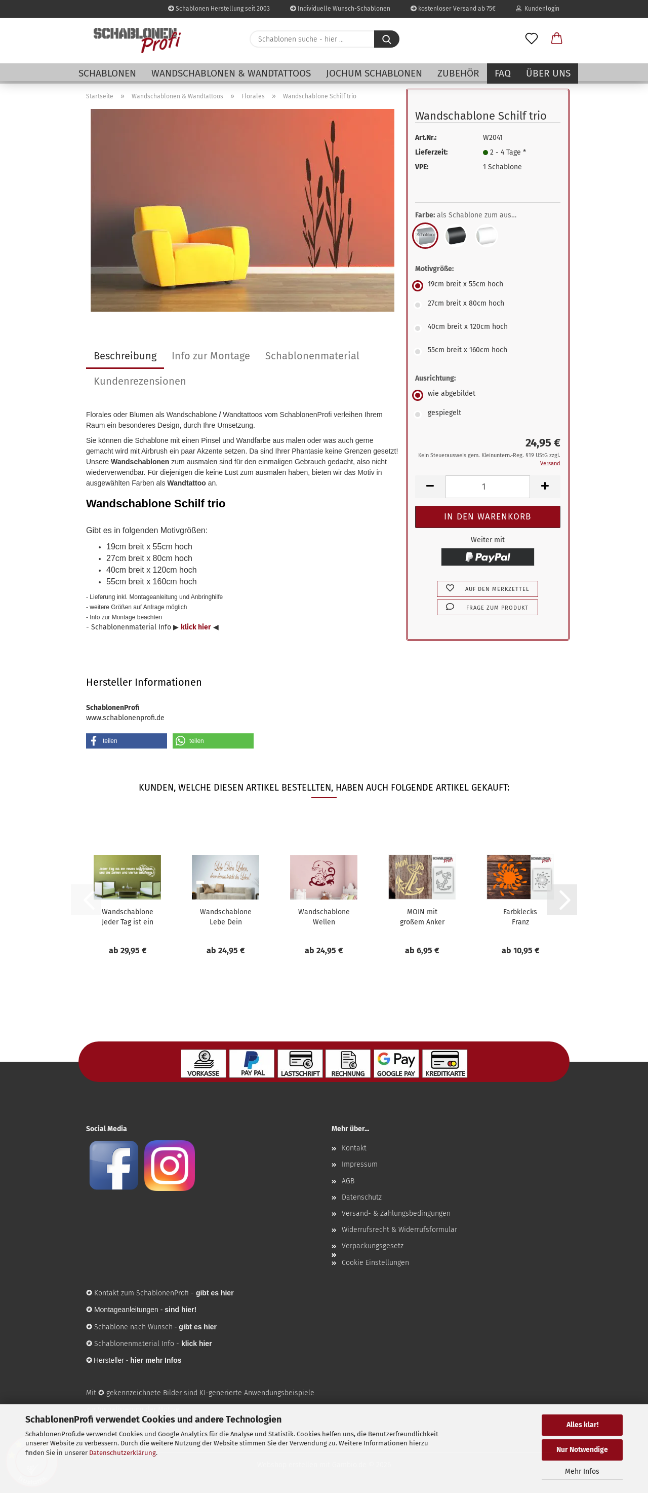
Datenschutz (362, 1197)
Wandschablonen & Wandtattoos (231, 73)
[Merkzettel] (531, 39)
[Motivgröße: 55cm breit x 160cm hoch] (487, 351)
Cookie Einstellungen (375, 1262)
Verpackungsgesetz (372, 1246)
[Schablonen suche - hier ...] (386, 39)
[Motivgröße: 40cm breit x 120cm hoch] (487, 328)
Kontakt (354, 1148)
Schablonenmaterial (312, 356)
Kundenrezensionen (140, 381)
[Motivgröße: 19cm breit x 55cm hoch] (487, 285)
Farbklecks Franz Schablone (520, 917)
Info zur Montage (211, 356)
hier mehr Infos (155, 1360)
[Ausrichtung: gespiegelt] (487, 414)
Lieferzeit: (431, 152)
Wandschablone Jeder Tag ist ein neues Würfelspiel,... (127, 917)
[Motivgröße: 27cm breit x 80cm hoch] (487, 305)
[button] (557, 39)
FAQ (503, 73)
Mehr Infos (582, 1471)
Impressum (360, 1164)
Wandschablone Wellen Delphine (324, 917)
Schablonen (107, 73)
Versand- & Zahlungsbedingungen (396, 1213)
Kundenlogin (537, 8)
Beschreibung (125, 356)
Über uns (548, 73)
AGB (348, 1181)
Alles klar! (582, 1425)
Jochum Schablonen (374, 73)
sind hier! (180, 1309)
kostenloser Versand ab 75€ (453, 8)
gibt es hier (198, 1327)
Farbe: (473, 215)
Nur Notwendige (582, 1449)
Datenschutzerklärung (122, 1453)
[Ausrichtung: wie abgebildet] (487, 395)
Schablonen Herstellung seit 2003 (219, 8)
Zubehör (458, 73)
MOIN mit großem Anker (422, 917)
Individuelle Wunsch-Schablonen (340, 8)
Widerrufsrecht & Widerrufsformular (399, 1229)
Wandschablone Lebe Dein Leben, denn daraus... (226, 917)
